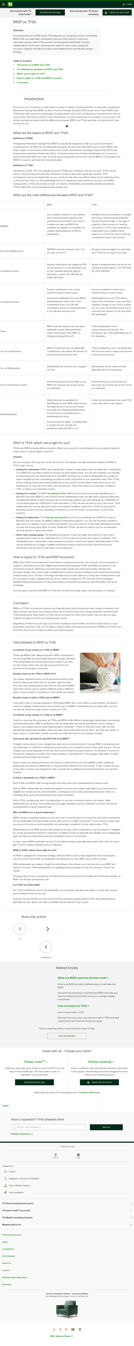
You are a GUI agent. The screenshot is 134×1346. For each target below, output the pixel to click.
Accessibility (8, 1250)
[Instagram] (66, 1331)
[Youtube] (73, 1331)
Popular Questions (22, 1135)
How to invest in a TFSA (72, 1007)
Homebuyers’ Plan (56, 494)
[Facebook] (33, 951)
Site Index (7, 1285)
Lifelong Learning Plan (56, 518)
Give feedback (14, 1194)
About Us (6, 1264)
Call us (11, 1173)
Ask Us (106, 1128)
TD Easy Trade (34, 1063)
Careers (6, 1271)
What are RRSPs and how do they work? (82, 979)
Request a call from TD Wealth (22, 1180)
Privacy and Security (11, 1236)
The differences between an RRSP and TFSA (40, 70)
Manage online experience (14, 1278)
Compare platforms (89, 1094)
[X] (33, 933)
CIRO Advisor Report (61, 1337)
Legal (5, 1107)
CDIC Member (8, 1257)
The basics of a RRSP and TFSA (33, 66)
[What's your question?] (48, 1128)
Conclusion (22, 84)
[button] (34, 1083)
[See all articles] (67, 1037)
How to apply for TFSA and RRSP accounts (39, 79)
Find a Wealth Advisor (18, 1187)
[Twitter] (54, 1331)
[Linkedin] (80, 1331)
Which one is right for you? (31, 75)
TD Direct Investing (99, 1063)
